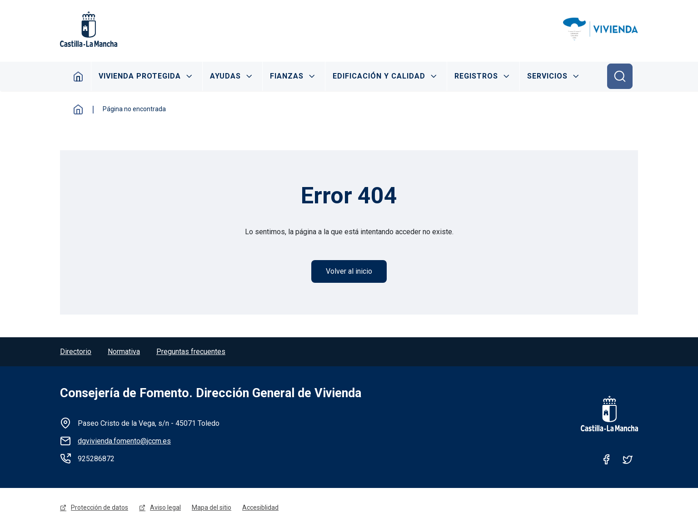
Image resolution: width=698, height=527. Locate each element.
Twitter (627, 459)
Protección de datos (99, 507)
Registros (476, 76)
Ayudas (225, 76)
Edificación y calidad (379, 76)
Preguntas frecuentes (190, 351)
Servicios (547, 76)
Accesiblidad (260, 507)
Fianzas (287, 76)
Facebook (606, 459)
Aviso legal (165, 507)
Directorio (75, 351)
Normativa (124, 351)
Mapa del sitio (211, 507)
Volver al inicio (349, 271)
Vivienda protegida (140, 76)
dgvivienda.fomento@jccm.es (124, 441)
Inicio (78, 76)
